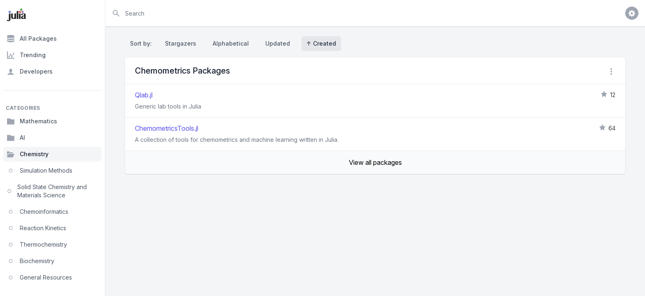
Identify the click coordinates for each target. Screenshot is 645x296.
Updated (277, 43)
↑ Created (321, 43)
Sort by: (142, 43)
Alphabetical (231, 43)
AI (16, 138)
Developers (30, 71)
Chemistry (28, 154)
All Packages (32, 39)
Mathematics (32, 121)
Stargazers (180, 43)
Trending (26, 55)
